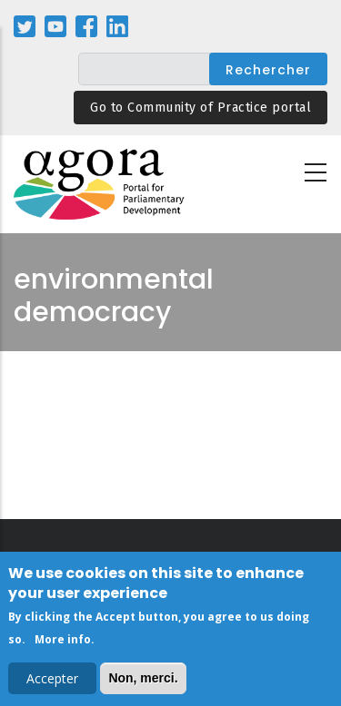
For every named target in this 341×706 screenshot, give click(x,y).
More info (63, 643)
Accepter (52, 682)
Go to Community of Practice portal (200, 107)
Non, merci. (142, 681)
